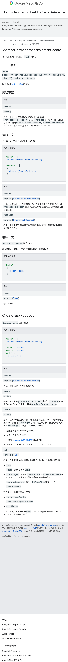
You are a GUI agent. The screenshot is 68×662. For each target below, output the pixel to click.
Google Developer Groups (13, 624)
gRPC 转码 (17, 84)
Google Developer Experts (14, 629)
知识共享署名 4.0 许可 (47, 525)
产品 (12, 41)
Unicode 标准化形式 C (23, 440)
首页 (4, 41)
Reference (57, 12)
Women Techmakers (11, 638)
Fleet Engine (37, 12)
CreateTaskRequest (29, 171)
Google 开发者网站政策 (12, 531)
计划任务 (36, 44)
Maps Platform (30, 3)
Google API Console (11, 651)
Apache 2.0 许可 (30, 528)
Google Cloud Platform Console (16, 655)
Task (21, 270)
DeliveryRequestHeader (28, 159)
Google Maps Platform (26, 41)
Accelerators (8, 634)
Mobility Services (13, 12)
